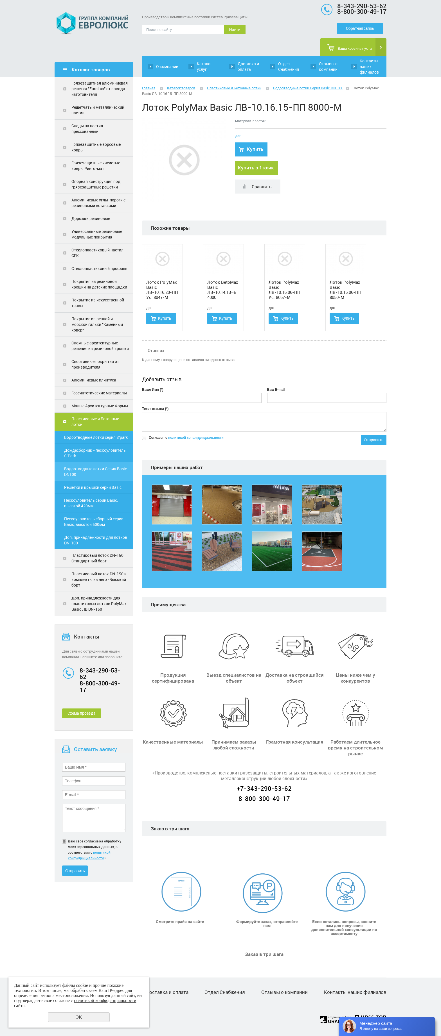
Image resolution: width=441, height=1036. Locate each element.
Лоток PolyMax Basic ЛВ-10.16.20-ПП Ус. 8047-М (162, 290)
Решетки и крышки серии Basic (93, 487)
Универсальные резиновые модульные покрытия (96, 234)
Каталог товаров (181, 87)
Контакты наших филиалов (369, 66)
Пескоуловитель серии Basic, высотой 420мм (91, 502)
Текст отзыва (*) (155, 409)
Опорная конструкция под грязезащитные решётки (95, 184)
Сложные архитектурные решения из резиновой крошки (100, 345)
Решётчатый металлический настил (97, 109)
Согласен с (186, 438)
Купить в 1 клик (256, 167)
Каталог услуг (204, 66)
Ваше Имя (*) (152, 390)
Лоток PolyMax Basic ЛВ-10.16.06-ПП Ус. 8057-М (284, 290)
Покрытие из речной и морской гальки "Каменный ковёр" (97, 324)
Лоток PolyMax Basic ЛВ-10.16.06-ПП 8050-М (345, 290)
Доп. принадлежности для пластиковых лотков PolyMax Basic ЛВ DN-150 (99, 603)
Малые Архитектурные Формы (99, 405)
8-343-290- (353, 6)
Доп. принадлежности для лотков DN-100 (95, 540)
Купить (255, 149)
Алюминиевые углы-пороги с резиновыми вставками (98, 202)
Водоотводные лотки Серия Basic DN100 (95, 471)
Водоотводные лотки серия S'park (96, 437)
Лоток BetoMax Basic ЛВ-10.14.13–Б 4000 (222, 290)
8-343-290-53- (100, 670)
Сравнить (261, 186)
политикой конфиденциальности (196, 438)
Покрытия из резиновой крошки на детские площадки (99, 284)
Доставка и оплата (248, 66)
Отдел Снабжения (288, 66)
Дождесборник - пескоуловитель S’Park (95, 452)
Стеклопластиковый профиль (99, 268)
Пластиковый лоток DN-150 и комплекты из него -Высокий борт (99, 579)
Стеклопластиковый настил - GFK (98, 252)
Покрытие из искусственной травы (97, 302)
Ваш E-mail (276, 390)
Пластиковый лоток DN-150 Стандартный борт (97, 558)
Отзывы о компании (328, 66)
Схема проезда (82, 713)
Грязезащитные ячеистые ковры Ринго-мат (95, 165)
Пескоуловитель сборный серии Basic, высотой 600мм (93, 521)
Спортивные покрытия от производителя (95, 364)
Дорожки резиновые (90, 218)
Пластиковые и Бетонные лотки (95, 421)
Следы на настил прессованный (87, 128)
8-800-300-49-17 (100, 686)
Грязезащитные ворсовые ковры (96, 147)
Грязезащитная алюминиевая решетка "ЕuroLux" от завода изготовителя (99, 88)
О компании (167, 66)
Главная (148, 87)
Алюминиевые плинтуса (93, 380)
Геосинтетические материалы (99, 393)
